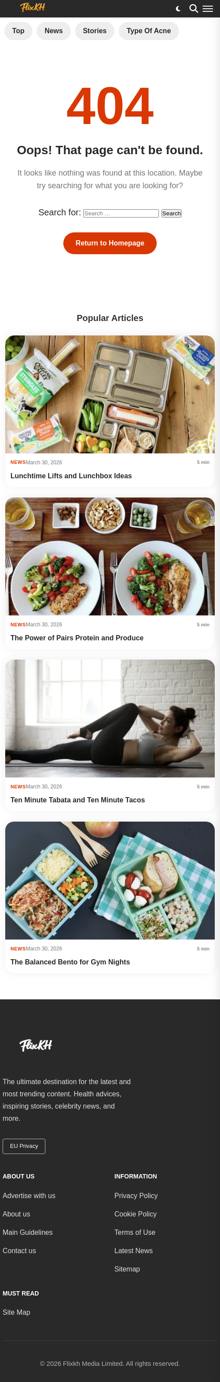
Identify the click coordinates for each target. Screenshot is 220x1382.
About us (16, 1214)
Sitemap (127, 1269)
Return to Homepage (110, 243)
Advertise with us (29, 1195)
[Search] (193, 8)
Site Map (16, 1312)
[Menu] (208, 9)
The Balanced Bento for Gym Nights (70, 962)
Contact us (19, 1250)
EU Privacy (24, 1146)
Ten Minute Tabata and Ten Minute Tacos (77, 800)
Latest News (133, 1250)
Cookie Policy (135, 1214)
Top (18, 31)
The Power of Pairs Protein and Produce (77, 638)
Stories (95, 31)
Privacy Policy (136, 1195)
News (54, 31)
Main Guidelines (28, 1232)
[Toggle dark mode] (178, 9)
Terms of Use (134, 1232)
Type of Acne (149, 31)
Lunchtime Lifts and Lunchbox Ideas (71, 476)
